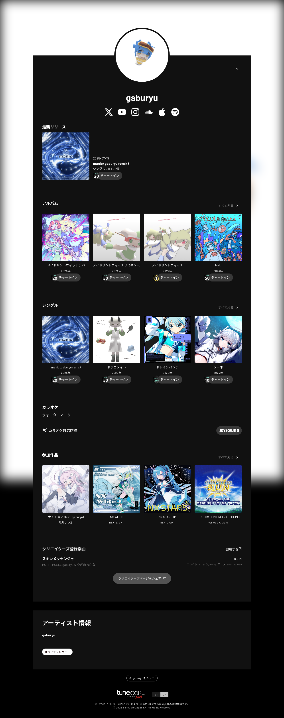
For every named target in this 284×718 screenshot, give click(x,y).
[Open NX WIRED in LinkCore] (116, 495)
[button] (237, 68)
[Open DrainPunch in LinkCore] (167, 346)
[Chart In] (109, 176)
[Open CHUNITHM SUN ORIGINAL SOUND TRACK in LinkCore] (218, 495)
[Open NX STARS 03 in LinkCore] (167, 495)
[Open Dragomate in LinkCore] (116, 346)
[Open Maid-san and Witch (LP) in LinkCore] (65, 243)
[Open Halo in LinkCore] (218, 243)
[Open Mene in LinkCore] (218, 346)
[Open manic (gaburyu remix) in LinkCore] (65, 156)
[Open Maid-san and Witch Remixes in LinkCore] (116, 243)
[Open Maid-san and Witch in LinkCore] (167, 243)
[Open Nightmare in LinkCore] (65, 495)
